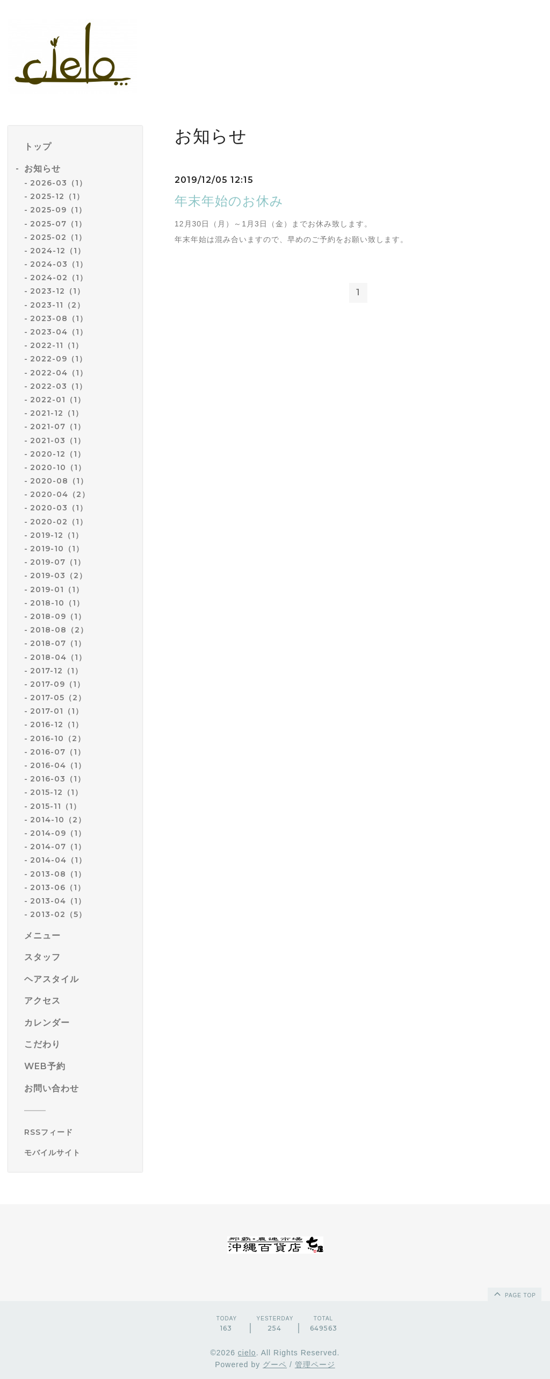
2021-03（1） (57, 440)
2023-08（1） (59, 318)
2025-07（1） (58, 224)
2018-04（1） (58, 657)
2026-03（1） (58, 183)
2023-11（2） (57, 305)
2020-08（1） (59, 481)
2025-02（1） (58, 237)
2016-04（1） (58, 765)
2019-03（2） (58, 575)
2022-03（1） (58, 386)
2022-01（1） (57, 399)
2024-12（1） (57, 250)
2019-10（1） (57, 548)
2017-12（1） (56, 671)
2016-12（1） (56, 724)
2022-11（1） (56, 345)
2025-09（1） (58, 210)
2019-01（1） (57, 589)
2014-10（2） (58, 819)
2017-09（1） (57, 684)
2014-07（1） (58, 846)
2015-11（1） (55, 806)
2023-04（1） (59, 332)
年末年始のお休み (229, 201)
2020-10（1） (58, 467)
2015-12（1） (56, 792)
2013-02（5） (58, 914)
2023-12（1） (57, 291)
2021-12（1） (56, 413)
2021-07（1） (57, 426)
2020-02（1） (59, 522)
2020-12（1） (57, 454)
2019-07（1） (57, 562)
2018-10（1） (57, 603)
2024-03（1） (59, 264)
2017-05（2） (58, 697)
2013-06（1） (57, 887)
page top (514, 1293)
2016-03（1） (57, 779)
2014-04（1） (58, 860)
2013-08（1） (58, 874)
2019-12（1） (56, 535)
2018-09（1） (58, 616)
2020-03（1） (59, 508)
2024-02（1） (59, 277)
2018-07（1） (58, 643)
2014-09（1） (58, 833)
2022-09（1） (58, 359)
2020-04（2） (60, 494)
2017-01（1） (56, 711)
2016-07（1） (57, 752)
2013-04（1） (58, 901)
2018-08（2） (59, 630)
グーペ (275, 1364)
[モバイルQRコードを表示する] (79, 1152)
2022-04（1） (59, 373)
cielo (247, 1352)
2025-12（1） (57, 196)
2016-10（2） (57, 738)
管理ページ (315, 1364)
